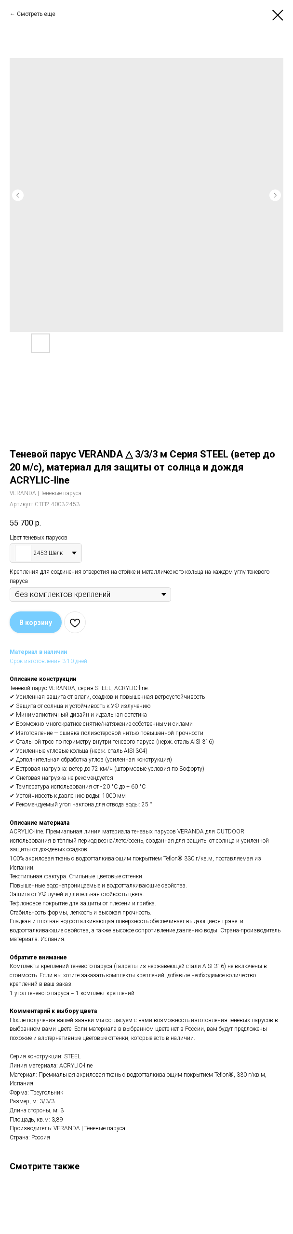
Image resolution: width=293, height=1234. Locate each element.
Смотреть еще (36, 14)
